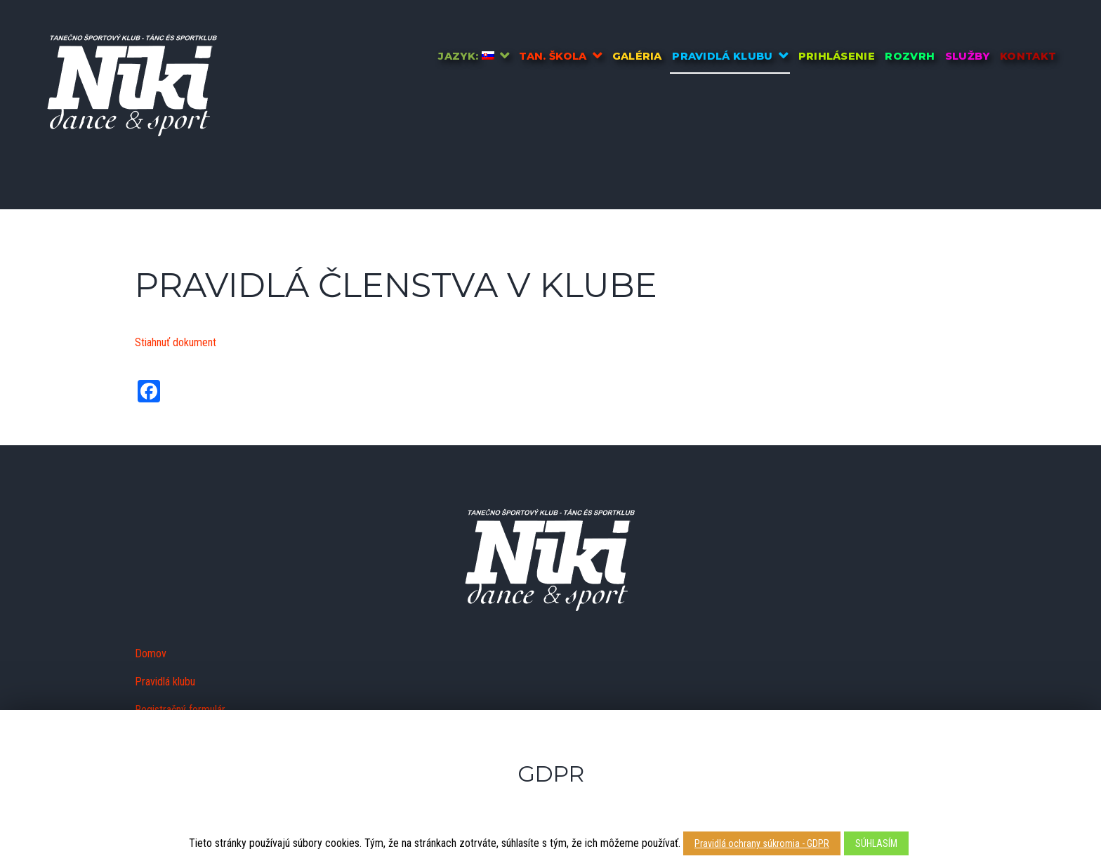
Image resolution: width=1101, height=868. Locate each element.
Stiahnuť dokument (175, 342)
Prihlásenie (837, 56)
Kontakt (1028, 56)
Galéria (637, 56)
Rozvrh (910, 56)
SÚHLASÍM (876, 843)
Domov (150, 653)
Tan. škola (552, 56)
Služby (967, 56)
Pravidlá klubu (722, 56)
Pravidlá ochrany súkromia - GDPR (761, 843)
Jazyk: (466, 56)
